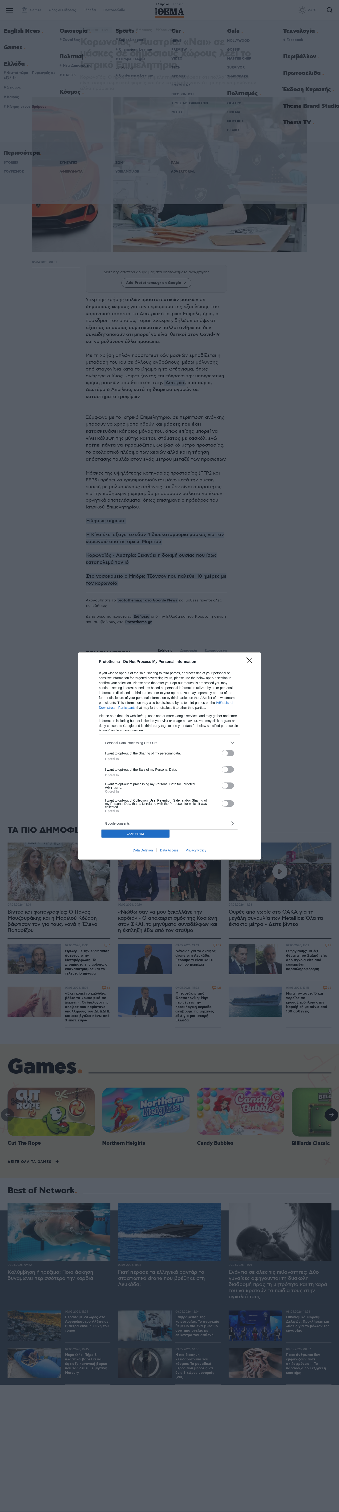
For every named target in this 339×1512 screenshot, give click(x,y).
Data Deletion (143, 850)
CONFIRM (135, 833)
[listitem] (169, 742)
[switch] (228, 753)
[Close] (250, 661)
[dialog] (169, 756)
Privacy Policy (196, 850)
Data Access (169, 850)
